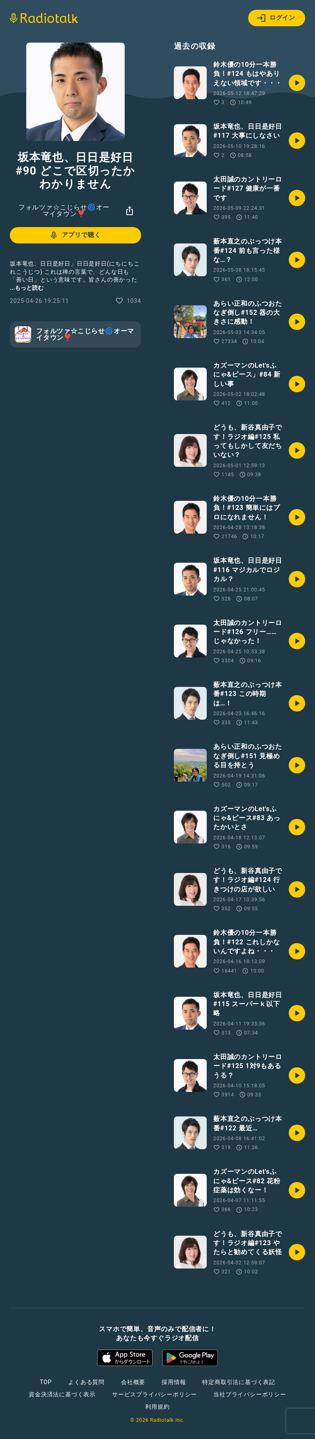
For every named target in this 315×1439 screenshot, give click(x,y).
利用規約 (157, 1406)
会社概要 (133, 1382)
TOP (46, 1382)
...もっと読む (26, 287)
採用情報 (174, 1382)
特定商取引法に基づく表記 (238, 1382)
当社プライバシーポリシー (249, 1394)
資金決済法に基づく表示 (62, 1394)
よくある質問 (86, 1382)
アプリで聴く (75, 235)
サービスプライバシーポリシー (154, 1394)
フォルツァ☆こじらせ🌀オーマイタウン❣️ (64, 210)
